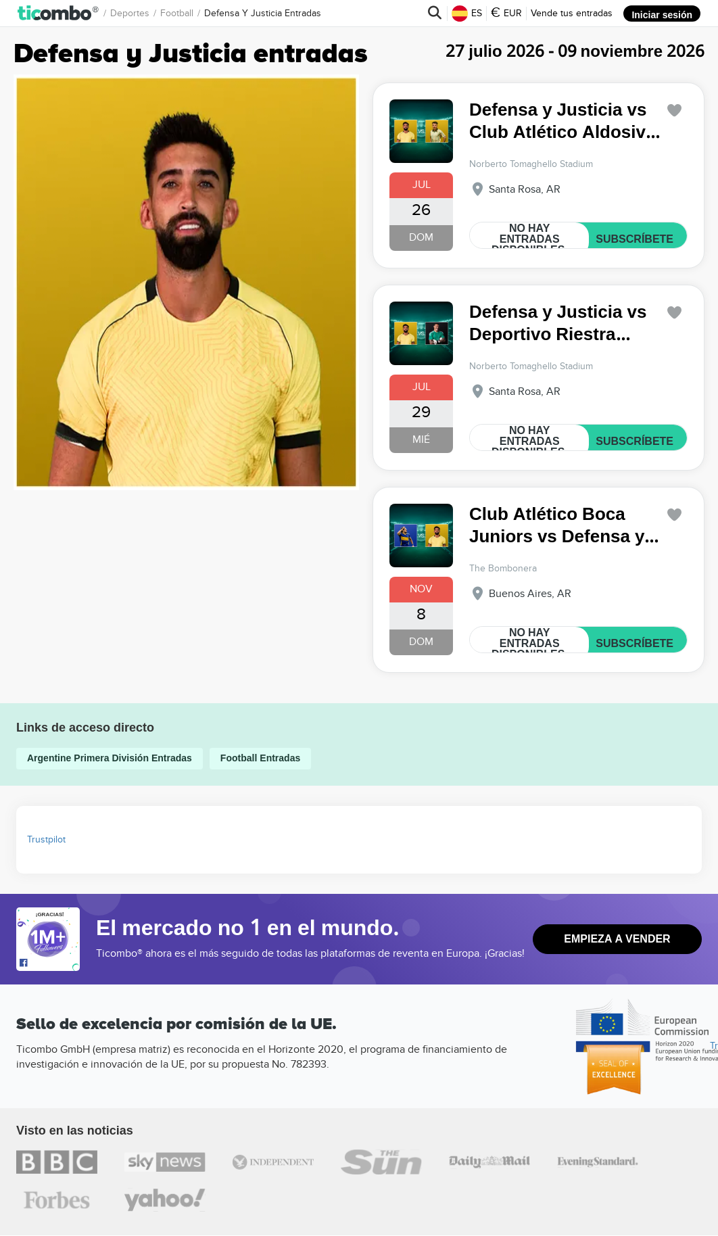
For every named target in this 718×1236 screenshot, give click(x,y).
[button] (58, 13)
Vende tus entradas (573, 13)
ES (468, 13)
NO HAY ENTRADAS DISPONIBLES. (531, 239)
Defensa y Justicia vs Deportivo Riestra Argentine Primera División (557, 324)
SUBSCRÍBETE (635, 239)
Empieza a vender (617, 939)
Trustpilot (46, 839)
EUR (507, 13)
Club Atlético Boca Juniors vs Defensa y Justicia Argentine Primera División (555, 526)
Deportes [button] (129, 13)
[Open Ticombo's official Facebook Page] (50, 964)
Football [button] (176, 13)
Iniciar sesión (662, 13)
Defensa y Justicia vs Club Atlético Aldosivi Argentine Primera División (559, 121)
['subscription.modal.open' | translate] (675, 110)
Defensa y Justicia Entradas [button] (262, 13)
